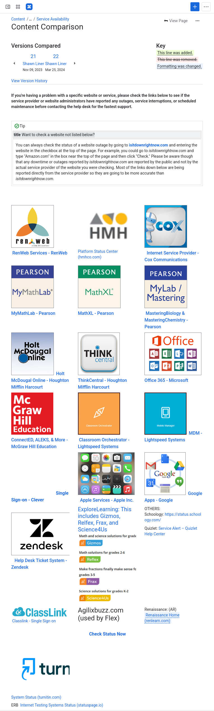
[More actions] (197, 21)
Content (18, 19)
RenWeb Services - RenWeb (39, 253)
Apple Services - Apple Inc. (107, 500)
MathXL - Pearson (96, 313)
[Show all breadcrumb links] (30, 19)
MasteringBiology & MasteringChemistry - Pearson (166, 320)
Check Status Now (107, 634)
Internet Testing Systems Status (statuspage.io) (61, 705)
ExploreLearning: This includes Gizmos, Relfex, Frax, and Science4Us (105, 519)
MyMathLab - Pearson (33, 313)
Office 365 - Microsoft (166, 380)
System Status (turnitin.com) (36, 697)
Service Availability (53, 19)
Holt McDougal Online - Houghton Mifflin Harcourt (40, 380)
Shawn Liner (33, 63)
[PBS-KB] (29, 6)
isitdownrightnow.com (148, 145)
